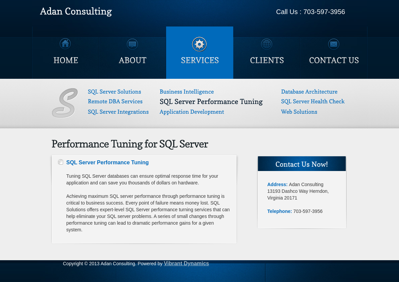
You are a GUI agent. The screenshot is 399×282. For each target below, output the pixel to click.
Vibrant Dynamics (186, 263)
